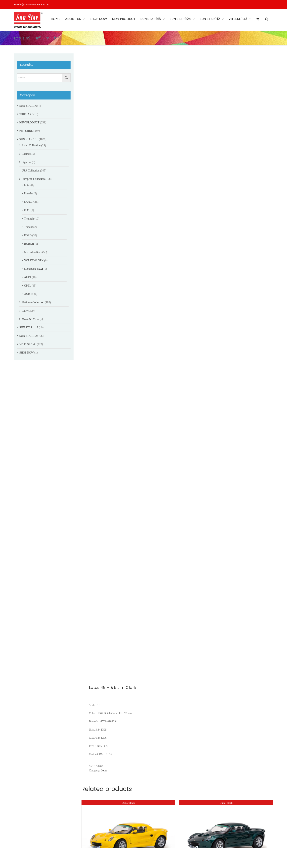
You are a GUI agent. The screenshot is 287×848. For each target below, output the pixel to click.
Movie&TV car (30, 319)
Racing (26, 153)
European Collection (33, 178)
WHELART (26, 114)
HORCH (29, 243)
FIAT (27, 210)
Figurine (26, 162)
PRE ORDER (27, 130)
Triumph (29, 218)
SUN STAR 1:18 (28, 139)
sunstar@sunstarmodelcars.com (31, 4)
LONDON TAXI (33, 268)
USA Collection (30, 170)
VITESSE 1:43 (27, 344)
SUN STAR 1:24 (28, 335)
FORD (27, 235)
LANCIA (29, 201)
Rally (25, 310)
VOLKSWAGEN (33, 260)
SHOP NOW (26, 352)
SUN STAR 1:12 (28, 327)
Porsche (28, 193)
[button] (266, 19)
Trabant (28, 227)
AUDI (27, 277)
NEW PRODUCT (29, 122)
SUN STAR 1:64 (28, 105)
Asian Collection (31, 145)
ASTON (28, 294)
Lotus (104, 770)
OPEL (27, 285)
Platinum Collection (33, 302)
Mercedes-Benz (33, 252)
